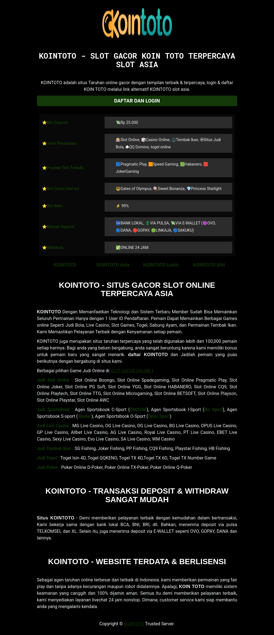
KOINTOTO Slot (209, 264)
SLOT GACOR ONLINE (130, 370)
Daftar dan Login (137, 101)
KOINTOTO (65, 264)
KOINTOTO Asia (113, 264)
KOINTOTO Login (161, 264)
